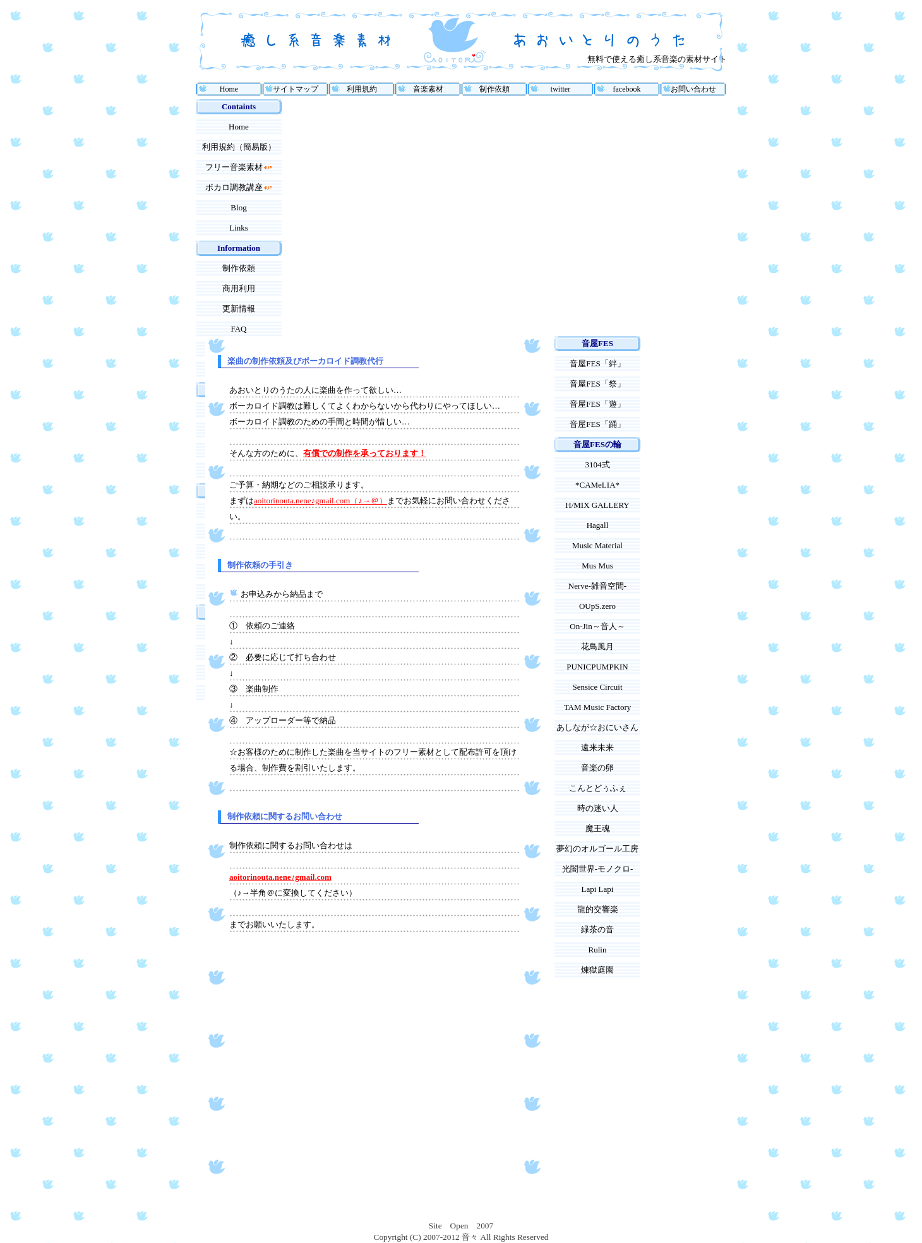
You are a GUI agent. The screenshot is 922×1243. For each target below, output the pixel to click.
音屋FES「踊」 (597, 424)
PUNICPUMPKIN (597, 666)
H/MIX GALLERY (597, 505)
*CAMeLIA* (597, 484)
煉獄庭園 (597, 970)
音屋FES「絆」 (597, 363)
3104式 (597, 464)
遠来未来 (597, 747)
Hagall (598, 525)
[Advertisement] (314, 217)
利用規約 (362, 89)
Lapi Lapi (598, 889)
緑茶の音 (597, 929)
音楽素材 (428, 89)
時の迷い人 (597, 808)
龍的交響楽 (597, 909)
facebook (627, 89)
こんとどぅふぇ (597, 788)
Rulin (598, 949)
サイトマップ (295, 89)
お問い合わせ (693, 89)
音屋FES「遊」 (597, 404)
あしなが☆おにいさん (597, 727)
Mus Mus (597, 565)
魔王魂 (597, 828)
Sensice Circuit (597, 687)
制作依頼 (494, 89)
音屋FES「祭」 (597, 383)
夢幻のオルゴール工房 (597, 848)
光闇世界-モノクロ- (597, 869)
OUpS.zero (597, 606)
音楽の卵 (597, 767)
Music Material (597, 545)
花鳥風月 (597, 646)
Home (229, 89)
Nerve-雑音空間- (597, 586)
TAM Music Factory (598, 707)
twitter (560, 89)
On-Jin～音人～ (597, 626)
